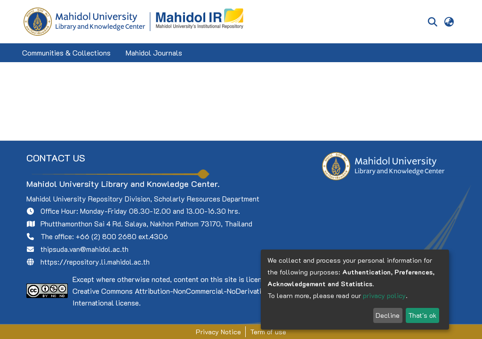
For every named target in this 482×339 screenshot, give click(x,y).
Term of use (268, 331)
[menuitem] (449, 21)
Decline (388, 315)
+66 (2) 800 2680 (106, 236)
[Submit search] (432, 21)
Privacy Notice (218, 331)
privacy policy (384, 295)
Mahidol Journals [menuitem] (154, 52)
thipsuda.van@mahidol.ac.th (84, 249)
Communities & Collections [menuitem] (66, 52)
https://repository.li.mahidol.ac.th (95, 261)
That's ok (422, 315)
